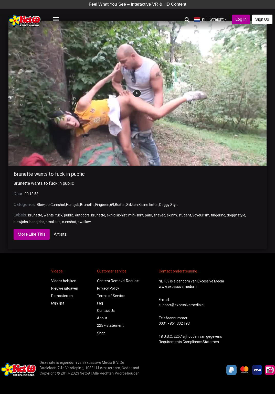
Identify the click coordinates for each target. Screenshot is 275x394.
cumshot (69, 222)
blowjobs (21, 222)
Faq (100, 303)
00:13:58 (31, 194)
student (184, 215)
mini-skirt (135, 215)
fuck (58, 215)
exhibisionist (117, 215)
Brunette (87, 205)
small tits (53, 222)
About (102, 318)
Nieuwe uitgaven (64, 288)
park (148, 215)
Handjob (72, 205)
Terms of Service (111, 296)
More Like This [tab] (32, 234)
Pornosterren (62, 296)
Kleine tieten (148, 205)
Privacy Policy (108, 288)
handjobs (36, 222)
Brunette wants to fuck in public (49, 174)
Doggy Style (168, 205)
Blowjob (43, 205)
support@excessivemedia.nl (181, 305)
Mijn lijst (57, 303)
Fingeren (102, 205)
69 (112, 205)
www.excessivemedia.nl (178, 286)
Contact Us (106, 311)
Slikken (132, 205)
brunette (35, 215)
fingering (218, 215)
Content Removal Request (118, 281)
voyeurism (201, 215)
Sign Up (262, 19)
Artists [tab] (60, 234)
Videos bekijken (63, 281)
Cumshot (57, 205)
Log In (241, 19)
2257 (178, 336)
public (68, 215)
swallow (84, 222)
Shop (101, 333)
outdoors (82, 215)
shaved (159, 215)
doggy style (236, 215)
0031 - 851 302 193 (174, 323)
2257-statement (110, 325)
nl (199, 19)
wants (49, 215)
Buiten (120, 205)
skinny (172, 215)
